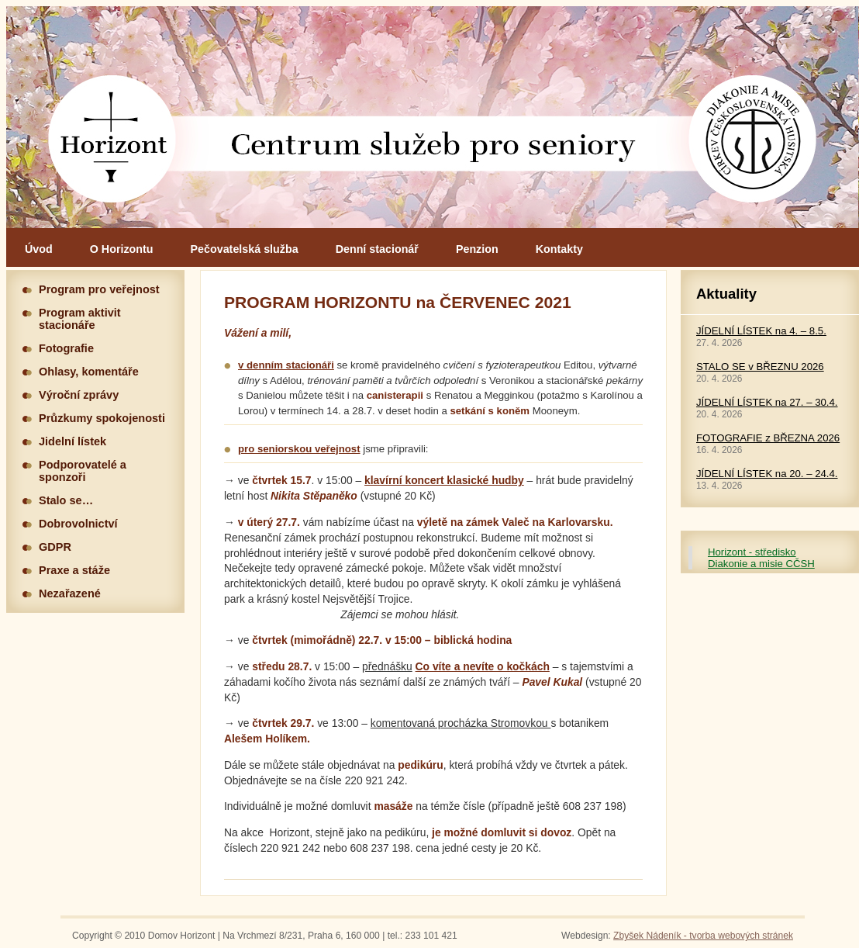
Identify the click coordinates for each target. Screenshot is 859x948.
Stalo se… (66, 500)
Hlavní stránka (432, 117)
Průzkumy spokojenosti (102, 418)
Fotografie (66, 348)
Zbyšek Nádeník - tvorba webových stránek (703, 935)
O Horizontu (122, 249)
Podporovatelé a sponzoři (82, 470)
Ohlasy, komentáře (89, 371)
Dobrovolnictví (78, 523)
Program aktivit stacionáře (80, 318)
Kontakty (559, 249)
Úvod (39, 249)
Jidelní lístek (72, 441)
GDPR (55, 547)
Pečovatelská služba (244, 249)
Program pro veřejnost (99, 289)
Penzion (477, 249)
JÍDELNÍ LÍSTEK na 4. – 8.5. (761, 331)
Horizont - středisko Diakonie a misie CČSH (761, 557)
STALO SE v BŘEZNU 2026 (760, 366)
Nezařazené (70, 593)
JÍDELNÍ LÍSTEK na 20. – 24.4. (767, 473)
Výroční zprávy (79, 395)
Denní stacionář (377, 249)
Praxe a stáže (74, 570)
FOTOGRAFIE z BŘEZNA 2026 (768, 438)
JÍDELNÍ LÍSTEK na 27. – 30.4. (767, 402)
